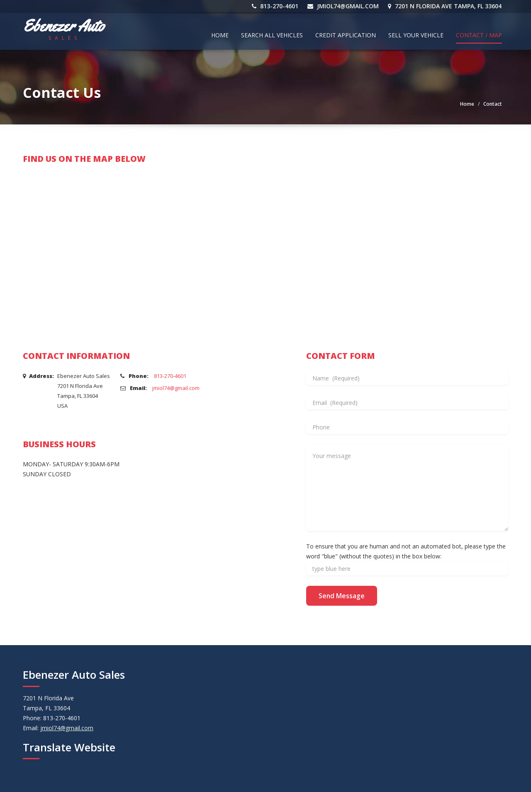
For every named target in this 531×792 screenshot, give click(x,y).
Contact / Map (479, 35)
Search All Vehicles (272, 35)
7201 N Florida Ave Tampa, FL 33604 (445, 6)
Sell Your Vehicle (415, 35)
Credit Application (345, 35)
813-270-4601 (275, 6)
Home (220, 35)
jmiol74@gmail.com (343, 6)
